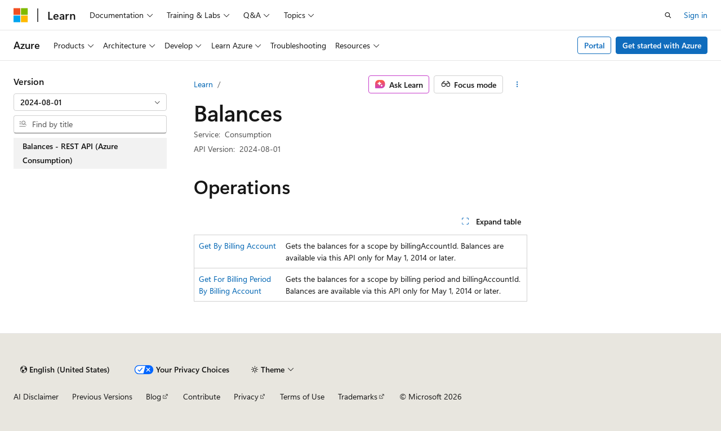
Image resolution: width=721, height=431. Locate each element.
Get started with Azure (661, 45)
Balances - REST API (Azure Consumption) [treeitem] (70, 153)
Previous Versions (102, 396)
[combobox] (90, 102)
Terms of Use (302, 396)
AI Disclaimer (36, 396)
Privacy (246, 396)
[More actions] (517, 84)
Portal (594, 45)
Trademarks (357, 396)
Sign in (695, 15)
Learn (203, 84)
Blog (153, 396)
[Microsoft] (21, 15)
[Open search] (668, 15)
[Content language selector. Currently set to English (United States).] (65, 370)
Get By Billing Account (237, 245)
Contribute (201, 396)
